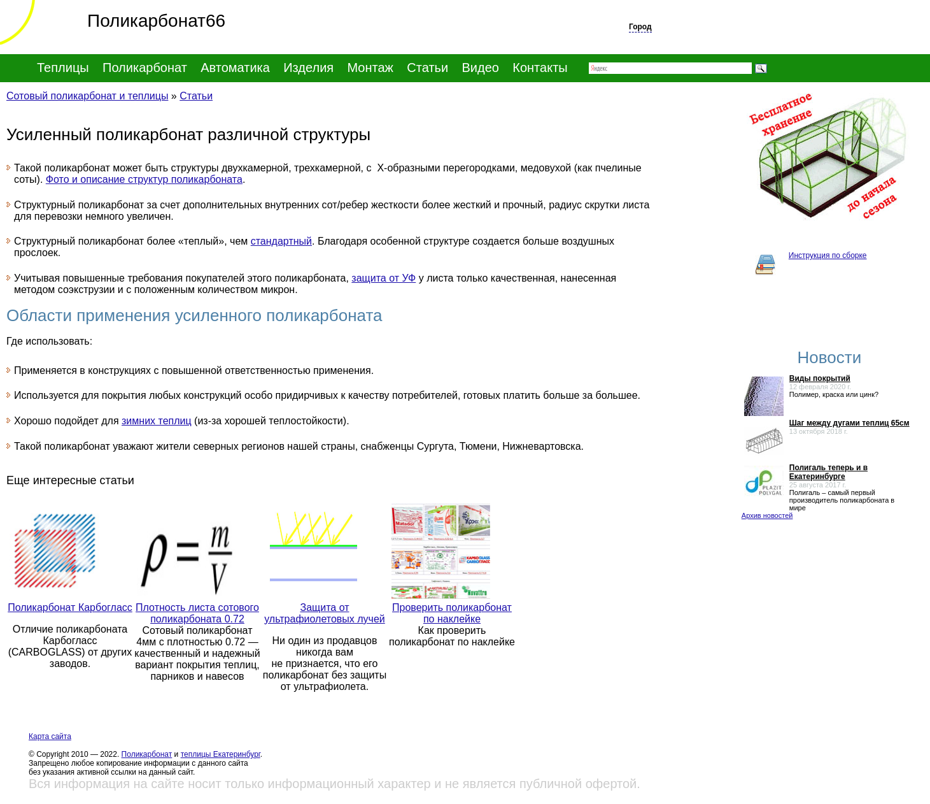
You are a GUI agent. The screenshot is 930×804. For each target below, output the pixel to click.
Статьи (427, 67)
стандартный (281, 241)
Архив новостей (767, 515)
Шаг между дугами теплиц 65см (849, 423)
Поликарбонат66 (112, 21)
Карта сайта (50, 736)
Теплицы (63, 67)
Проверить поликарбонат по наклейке (452, 613)
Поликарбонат (147, 754)
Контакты (539, 67)
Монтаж (370, 67)
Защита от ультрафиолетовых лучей (324, 613)
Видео (480, 67)
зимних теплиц (157, 420)
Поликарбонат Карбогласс (70, 607)
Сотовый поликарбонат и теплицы (87, 95)
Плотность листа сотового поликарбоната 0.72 (197, 613)
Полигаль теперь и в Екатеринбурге (828, 472)
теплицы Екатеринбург (220, 754)
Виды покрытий (819, 378)
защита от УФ (383, 278)
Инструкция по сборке (828, 255)
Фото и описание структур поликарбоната (144, 179)
